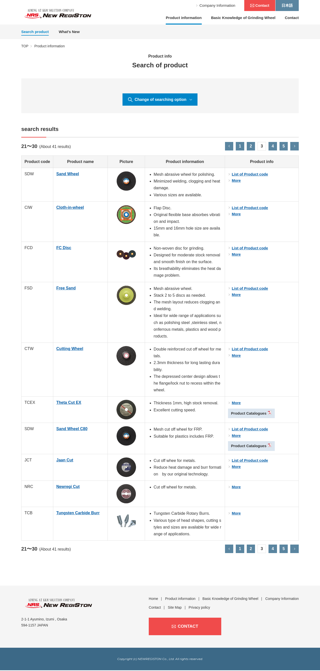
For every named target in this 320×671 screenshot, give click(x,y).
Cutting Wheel (69, 349)
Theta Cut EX (68, 403)
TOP (24, 46)
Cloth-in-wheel (70, 208)
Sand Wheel (67, 174)
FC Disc (63, 248)
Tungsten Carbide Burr (78, 514)
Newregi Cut (68, 487)
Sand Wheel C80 (71, 429)
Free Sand (66, 288)
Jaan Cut (64, 460)
